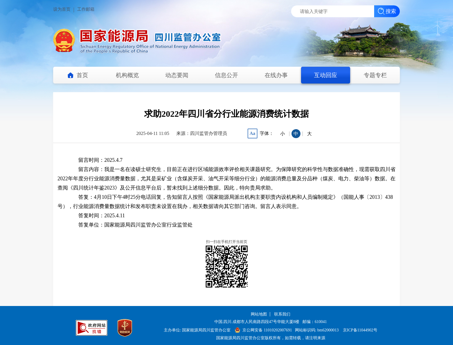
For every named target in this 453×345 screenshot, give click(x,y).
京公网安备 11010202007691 (267, 330)
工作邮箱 (85, 9)
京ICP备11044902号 (360, 330)
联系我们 (282, 314)
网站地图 (259, 314)
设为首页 (61, 9)
